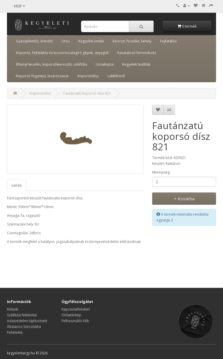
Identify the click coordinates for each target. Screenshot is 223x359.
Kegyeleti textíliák (136, 64)
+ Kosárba (184, 198)
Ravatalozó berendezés (136, 52)
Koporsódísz (88, 75)
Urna (66, 41)
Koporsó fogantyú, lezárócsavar (42, 75)
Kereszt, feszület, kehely (132, 41)
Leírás (16, 185)
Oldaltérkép (71, 315)
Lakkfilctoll (116, 75)
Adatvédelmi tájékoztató (27, 320)
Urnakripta (105, 64)
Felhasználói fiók (75, 320)
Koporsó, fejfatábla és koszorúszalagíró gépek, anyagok (62, 52)
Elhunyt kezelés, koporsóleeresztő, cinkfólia (51, 64)
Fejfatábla (168, 41)
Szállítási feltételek (22, 315)
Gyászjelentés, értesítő (34, 41)
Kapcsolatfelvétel (76, 309)
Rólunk (12, 309)
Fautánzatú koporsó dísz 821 (87, 93)
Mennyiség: (161, 172)
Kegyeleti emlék (91, 41)
